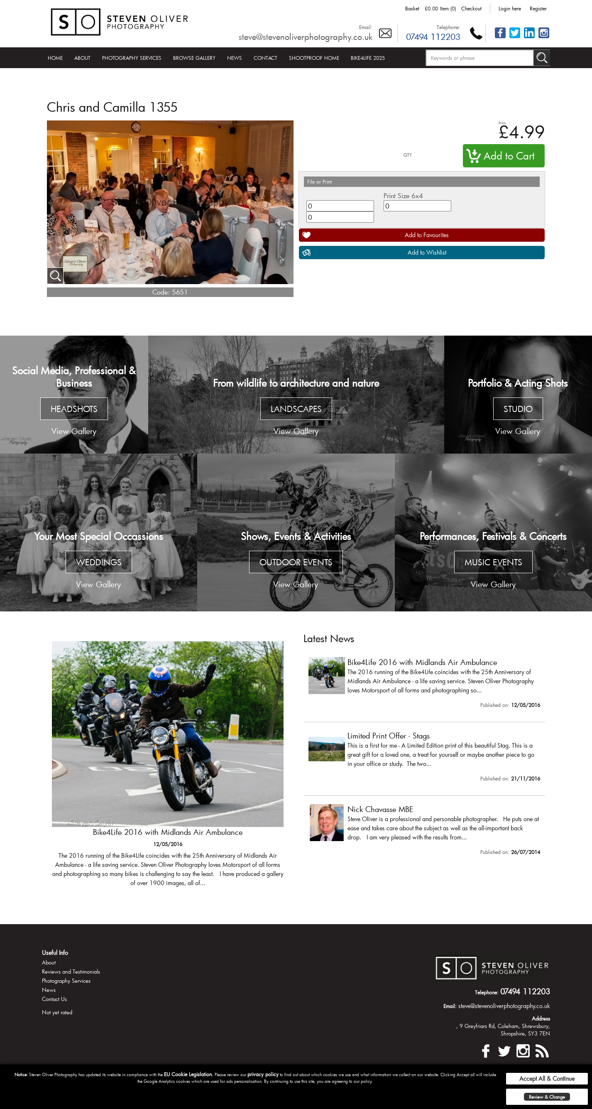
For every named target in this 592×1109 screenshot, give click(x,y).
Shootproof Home (314, 57)
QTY (408, 155)
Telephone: (448, 27)
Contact (265, 57)
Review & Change (547, 1097)
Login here (510, 8)
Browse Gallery (194, 57)
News (234, 57)
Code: (161, 291)
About (82, 57)
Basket (412, 8)
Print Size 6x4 (403, 195)
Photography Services (131, 57)
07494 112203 (433, 36)
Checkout (471, 8)
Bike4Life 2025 (368, 57)
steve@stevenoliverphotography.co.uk (305, 36)
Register (538, 8)
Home (55, 57)
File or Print (319, 181)
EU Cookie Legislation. (188, 1074)
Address (541, 1018)
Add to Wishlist (427, 252)
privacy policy (263, 1074)
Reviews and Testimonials (71, 971)
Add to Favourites (427, 235)
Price (502, 122)
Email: (365, 27)
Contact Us (54, 999)
